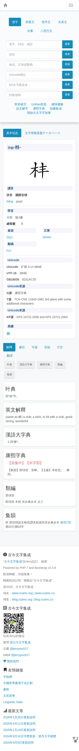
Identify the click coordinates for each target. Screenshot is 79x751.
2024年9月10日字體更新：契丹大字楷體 (29, 736)
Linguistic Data (13, 702)
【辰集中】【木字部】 (25, 463)
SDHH (47, 237)
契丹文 (46, 22)
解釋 (9, 347)
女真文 (62, 22)
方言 (60, 347)
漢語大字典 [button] (26, 364)
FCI (9, 250)
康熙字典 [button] (45, 364)
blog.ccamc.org (22, 599)
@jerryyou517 (19, 648)
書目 (22, 347)
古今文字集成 (13, 561)
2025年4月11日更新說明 (19, 723)
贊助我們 (11, 661)
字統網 (7, 676)
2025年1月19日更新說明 (19, 730)
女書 (30, 30)
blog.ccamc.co (43, 599)
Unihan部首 (39, 104)
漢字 (15, 22)
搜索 (67, 43)
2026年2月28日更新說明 (19, 717)
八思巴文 (46, 31)
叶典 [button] (9, 364)
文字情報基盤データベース (42, 133)
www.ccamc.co (45, 593)
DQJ (9, 237)
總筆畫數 (57, 104)
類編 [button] (60, 364)
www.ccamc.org (22, 593)
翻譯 (10, 355)
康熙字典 (39, 108)
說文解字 (22, 108)
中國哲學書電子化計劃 (18, 683)
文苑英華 (9, 695)
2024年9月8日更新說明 (18, 742)
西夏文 (29, 22)
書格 (6, 689)
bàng (10, 201)
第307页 (65, 522)
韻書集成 (56, 108)
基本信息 (12, 133)
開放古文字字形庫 (39, 112)
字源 (34, 347)
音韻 (47, 347)
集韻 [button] (9, 374)
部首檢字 (20, 104)
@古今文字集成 (20, 642)
